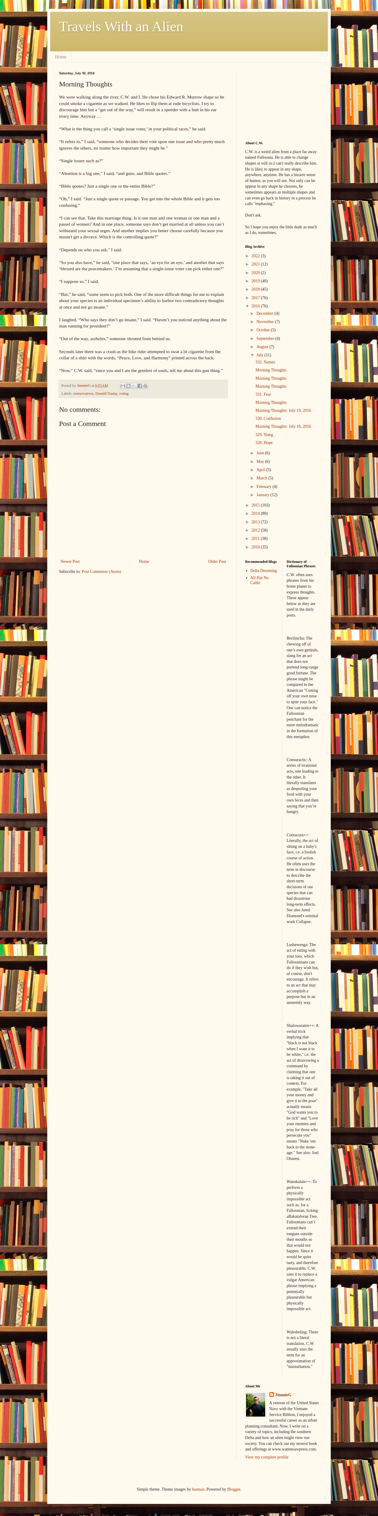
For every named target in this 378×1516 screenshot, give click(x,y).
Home (60, 56)
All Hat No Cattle (259, 580)
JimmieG (283, 1395)
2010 (256, 547)
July (260, 355)
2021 (256, 264)
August (262, 347)
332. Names (265, 362)
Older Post (217, 561)
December (265, 313)
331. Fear (263, 394)
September (265, 338)
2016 (256, 306)
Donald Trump (106, 393)
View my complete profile (267, 1457)
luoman (198, 1489)
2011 (256, 538)
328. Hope (264, 442)
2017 (256, 298)
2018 (256, 289)
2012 (256, 530)
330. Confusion (268, 418)
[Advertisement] (274, 100)
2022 (256, 256)
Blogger (233, 1489)
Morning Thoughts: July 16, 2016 (283, 426)
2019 (256, 281)
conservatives (83, 393)
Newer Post (70, 561)
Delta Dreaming (263, 570)
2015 (256, 505)
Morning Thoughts (270, 370)
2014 (256, 513)
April (261, 470)
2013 (256, 522)
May (260, 461)
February (264, 486)
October (263, 330)
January (263, 495)
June (260, 453)
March (262, 478)
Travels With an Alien (121, 26)
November (265, 321)
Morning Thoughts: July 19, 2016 (283, 410)
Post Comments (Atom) (101, 571)
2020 (256, 273)
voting (123, 393)
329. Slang (264, 434)
